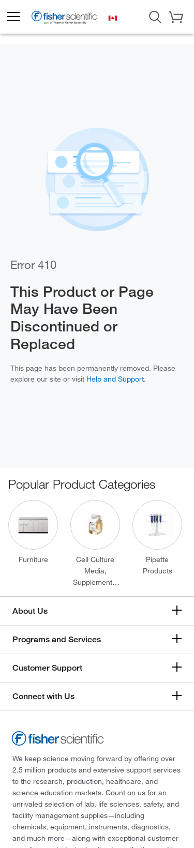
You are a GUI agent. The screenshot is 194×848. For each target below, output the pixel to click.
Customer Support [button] (47, 668)
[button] (13, 17)
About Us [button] (30, 611)
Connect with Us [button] (43, 696)
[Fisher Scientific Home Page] (64, 19)
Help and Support (115, 378)
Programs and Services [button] (56, 639)
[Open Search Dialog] (155, 16)
